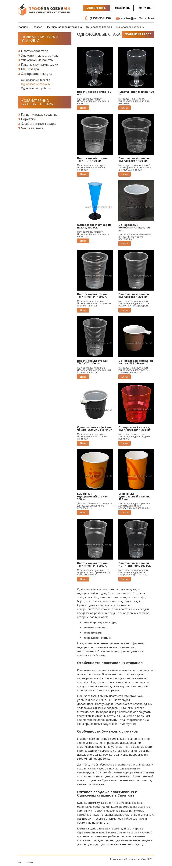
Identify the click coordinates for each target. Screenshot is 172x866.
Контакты (145, 7)
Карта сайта (25, 862)
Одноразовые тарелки (35, 80)
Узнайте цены (96, 8)
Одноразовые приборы (36, 88)
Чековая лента (32, 128)
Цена (83, 107)
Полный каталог (138, 34)
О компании (123, 7)
